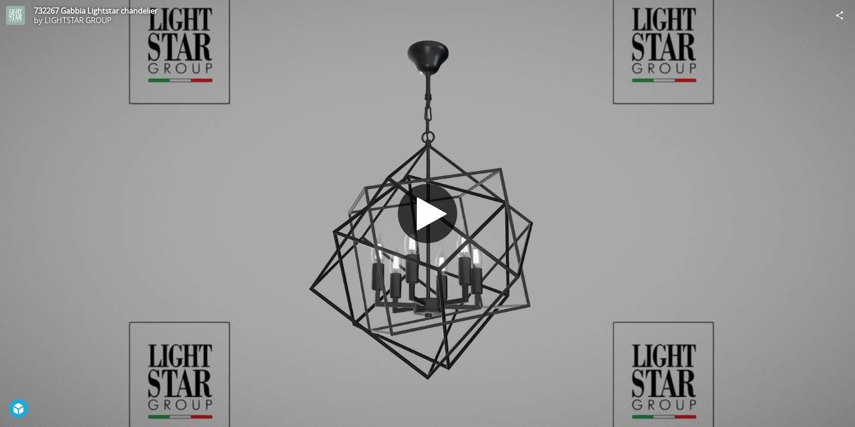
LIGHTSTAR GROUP (78, 20)
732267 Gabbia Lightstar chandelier (95, 10)
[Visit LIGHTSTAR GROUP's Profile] (15, 15)
